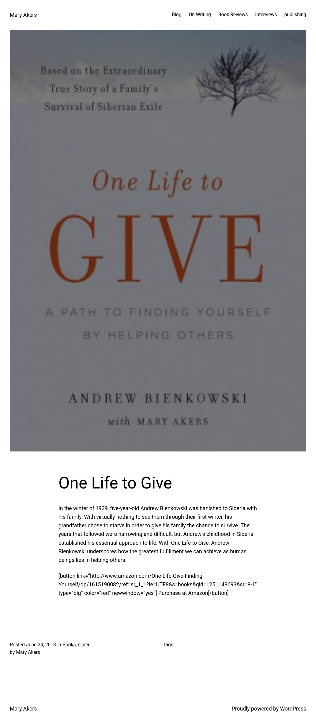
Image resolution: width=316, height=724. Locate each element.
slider (83, 645)
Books (69, 645)
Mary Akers (23, 15)
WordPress (293, 709)
